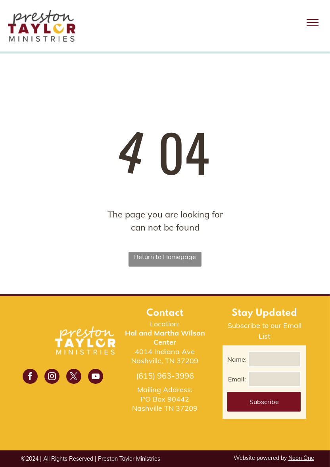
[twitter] (73, 377)
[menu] (312, 22)
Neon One (301, 457)
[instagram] (51, 377)
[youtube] (95, 377)
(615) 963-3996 (165, 376)
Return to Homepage (165, 257)
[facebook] (30, 377)
